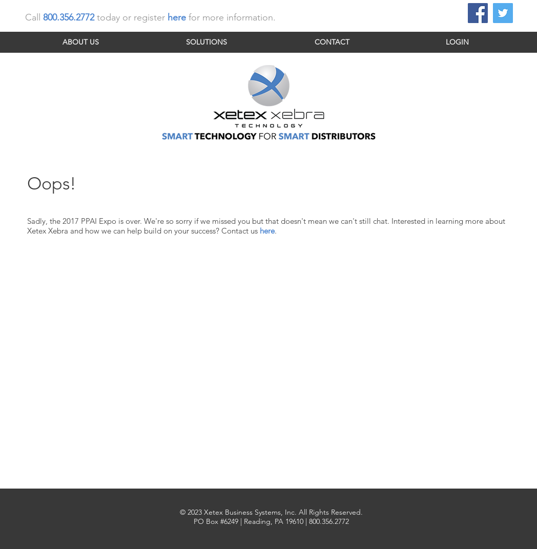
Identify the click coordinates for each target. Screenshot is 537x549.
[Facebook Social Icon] (478, 13)
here (267, 231)
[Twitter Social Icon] (503, 13)
